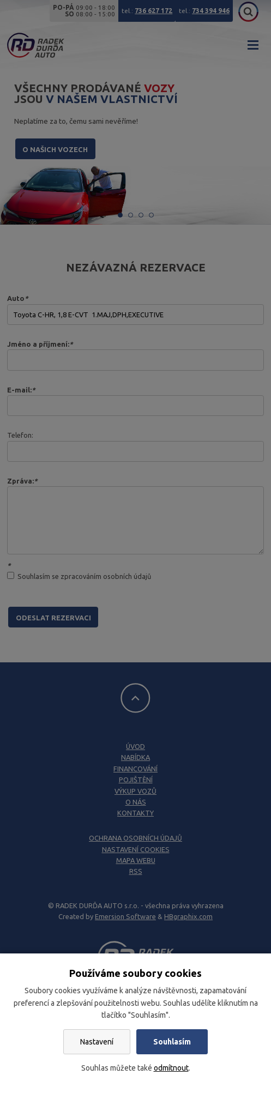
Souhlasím (172, 1041)
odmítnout (171, 1068)
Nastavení (96, 1041)
